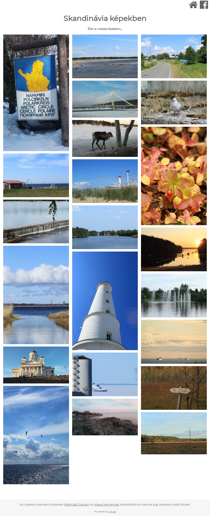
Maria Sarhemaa (106, 504)
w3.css (112, 511)
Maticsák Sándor (76, 504)
